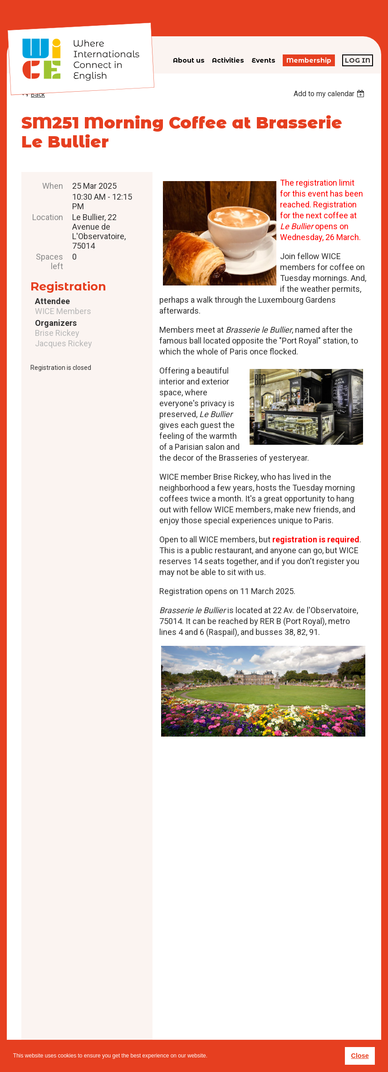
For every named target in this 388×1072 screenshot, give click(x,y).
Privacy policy (215, 1023)
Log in (357, 60)
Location (47, 217)
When (52, 186)
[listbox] (330, 93)
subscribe (290, 1008)
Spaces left (49, 261)
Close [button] (359, 1055)
